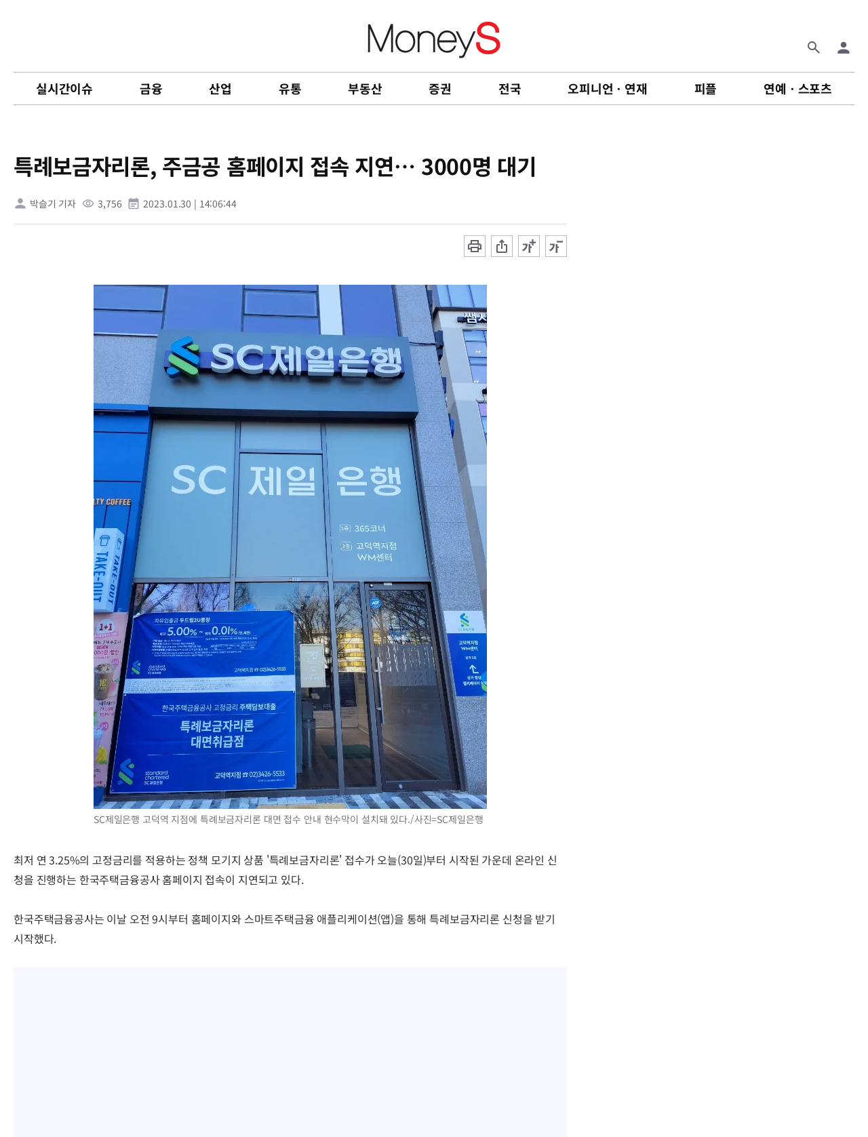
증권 (440, 88)
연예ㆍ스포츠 (798, 88)
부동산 (365, 88)
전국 (509, 88)
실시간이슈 (64, 88)
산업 (220, 88)
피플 (705, 88)
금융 (151, 88)
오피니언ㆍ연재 (608, 88)
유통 (290, 88)
